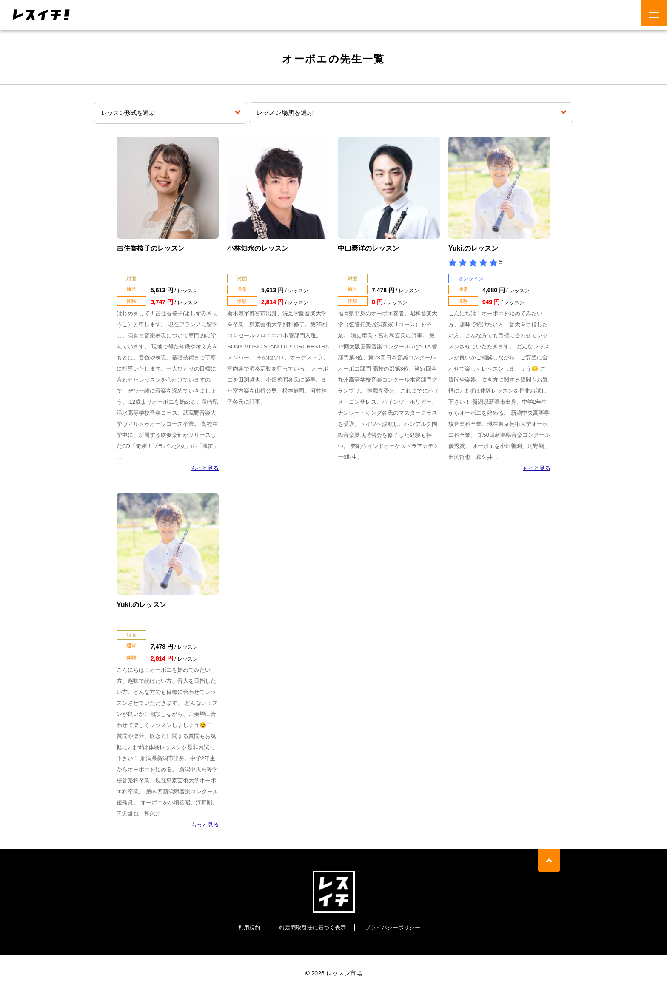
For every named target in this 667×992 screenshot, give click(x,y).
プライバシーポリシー (396, 927)
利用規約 (245, 927)
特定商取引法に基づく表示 (311, 927)
